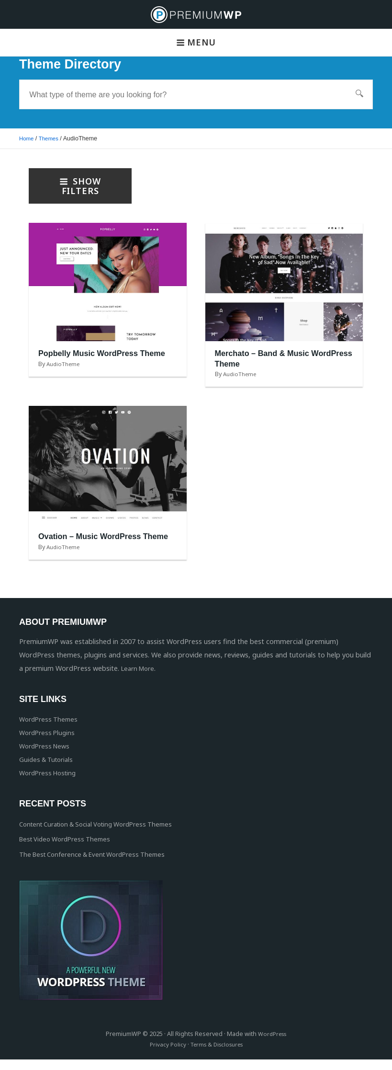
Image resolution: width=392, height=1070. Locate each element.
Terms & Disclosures (217, 1055)
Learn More (139, 678)
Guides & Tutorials (48, 769)
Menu (196, 42)
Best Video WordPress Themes (69, 849)
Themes (51, 138)
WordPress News (46, 755)
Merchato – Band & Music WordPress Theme (267, 358)
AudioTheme (65, 374)
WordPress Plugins (49, 742)
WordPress (272, 1044)
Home (27, 138)
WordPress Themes (50, 729)
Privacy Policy (164, 1055)
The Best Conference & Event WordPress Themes (99, 864)
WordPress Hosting (50, 782)
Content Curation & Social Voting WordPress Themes (104, 834)
